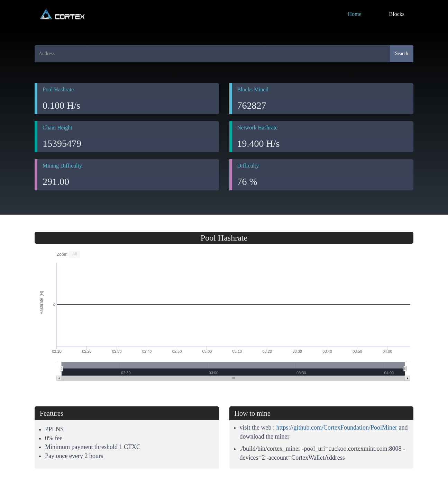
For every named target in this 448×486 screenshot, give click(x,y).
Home (354, 14)
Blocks (396, 14)
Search (401, 53)
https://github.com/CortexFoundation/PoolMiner (336, 427)
